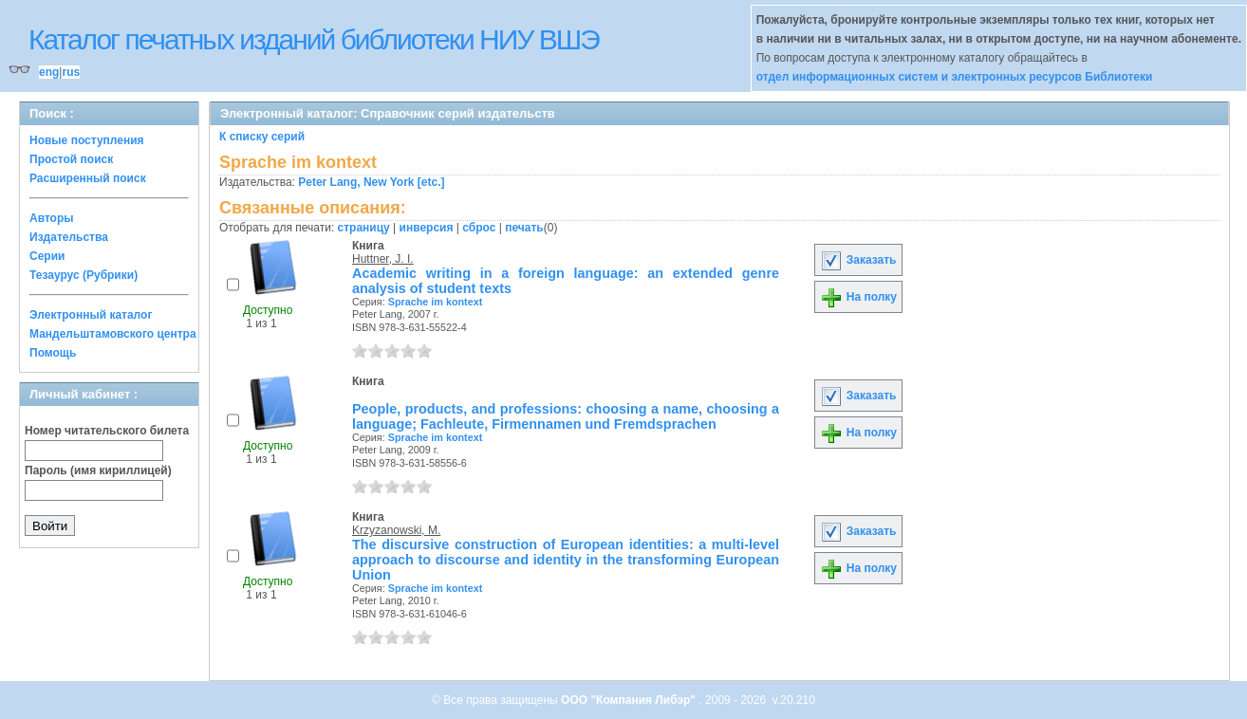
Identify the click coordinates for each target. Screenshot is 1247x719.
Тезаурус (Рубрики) (83, 275)
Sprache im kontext (435, 301)
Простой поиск (71, 159)
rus (71, 72)
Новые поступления (86, 140)
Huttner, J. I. (383, 259)
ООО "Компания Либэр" (629, 700)
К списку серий (262, 136)
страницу (364, 227)
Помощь (52, 353)
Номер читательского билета (107, 430)
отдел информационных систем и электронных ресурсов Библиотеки (954, 76)
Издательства (68, 237)
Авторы (51, 218)
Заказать (858, 260)
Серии (47, 256)
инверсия (427, 227)
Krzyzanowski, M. (396, 530)
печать (524, 227)
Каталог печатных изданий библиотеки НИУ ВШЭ (313, 39)
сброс (478, 227)
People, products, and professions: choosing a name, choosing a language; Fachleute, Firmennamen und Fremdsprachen (565, 416)
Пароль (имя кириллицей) (98, 470)
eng (49, 72)
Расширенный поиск (87, 178)
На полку (858, 297)
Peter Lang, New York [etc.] (371, 182)
